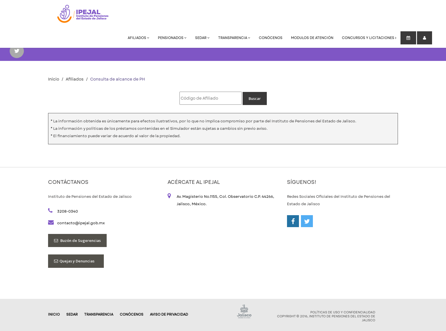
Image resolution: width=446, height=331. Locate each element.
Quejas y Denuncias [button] (76, 261)
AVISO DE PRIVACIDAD (169, 314)
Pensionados (172, 37)
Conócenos (270, 37)
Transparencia (234, 37)
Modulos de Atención (312, 37)
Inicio (53, 79)
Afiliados (138, 37)
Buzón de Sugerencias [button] (77, 240)
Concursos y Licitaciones (369, 37)
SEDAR (202, 37)
